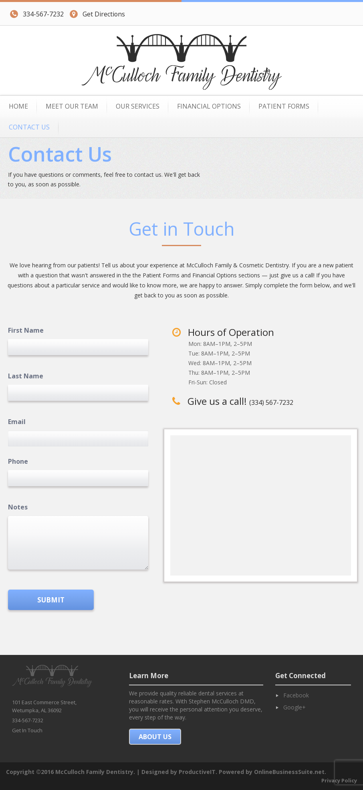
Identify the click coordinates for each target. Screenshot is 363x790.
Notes (18, 507)
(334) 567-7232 (271, 402)
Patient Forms (283, 106)
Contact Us (29, 127)
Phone (18, 461)
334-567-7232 (37, 14)
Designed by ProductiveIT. (179, 772)
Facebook (296, 695)
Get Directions (97, 14)
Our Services (137, 106)
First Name (26, 330)
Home (18, 106)
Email (17, 421)
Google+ (294, 707)
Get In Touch (27, 730)
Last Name (25, 376)
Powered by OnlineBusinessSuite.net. (272, 772)
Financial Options (209, 106)
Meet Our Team (72, 106)
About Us (155, 736)
